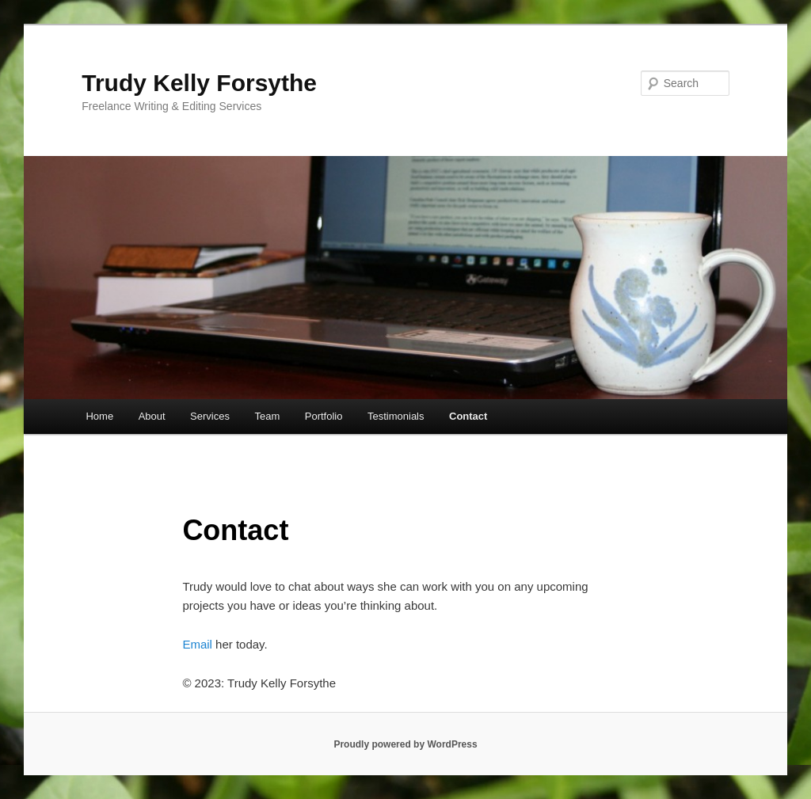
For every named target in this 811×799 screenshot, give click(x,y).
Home (99, 416)
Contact (468, 416)
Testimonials (396, 416)
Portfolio (324, 416)
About (152, 416)
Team (267, 416)
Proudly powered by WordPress (405, 744)
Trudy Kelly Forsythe (199, 83)
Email (197, 644)
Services (210, 416)
